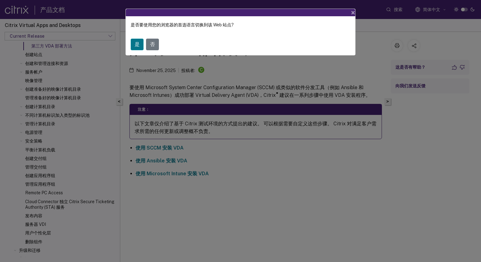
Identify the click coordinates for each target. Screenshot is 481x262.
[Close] (353, 12)
